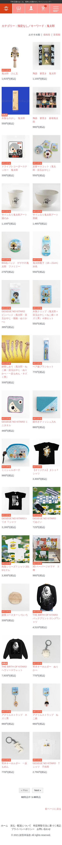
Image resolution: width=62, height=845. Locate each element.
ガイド (19, 9)
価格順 (46, 34)
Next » (37, 790)
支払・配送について (20, 825)
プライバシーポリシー (23, 829)
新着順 (56, 34)
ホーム (4, 825)
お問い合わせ (44, 829)
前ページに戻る (53, 809)
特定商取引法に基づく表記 (47, 825)
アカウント (31, 8)
